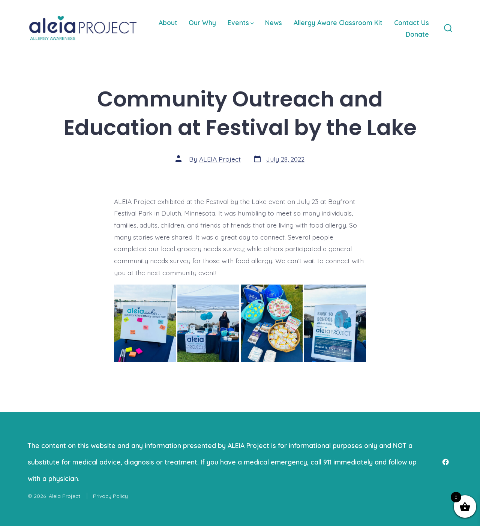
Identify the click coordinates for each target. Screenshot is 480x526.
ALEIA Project (220, 159)
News (273, 22)
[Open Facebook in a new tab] (445, 462)
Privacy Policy (110, 496)
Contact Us (411, 22)
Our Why (202, 22)
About (168, 22)
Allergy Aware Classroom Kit (338, 22)
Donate (417, 34)
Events (241, 22)
